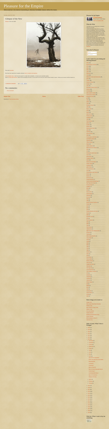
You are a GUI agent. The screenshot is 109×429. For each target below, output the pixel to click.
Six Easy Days (89, 184)
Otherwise (88, 73)
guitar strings (89, 167)
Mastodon (88, 46)
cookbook (88, 278)
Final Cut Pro (89, 191)
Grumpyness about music (91, 152)
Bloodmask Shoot (89, 96)
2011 (89, 401)
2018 (89, 387)
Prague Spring (89, 163)
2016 (89, 391)
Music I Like (88, 108)
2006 (89, 410)
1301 (87, 106)
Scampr (88, 204)
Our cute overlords (90, 311)
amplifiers (88, 186)
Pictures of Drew (89, 82)
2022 (89, 335)
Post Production (89, 220)
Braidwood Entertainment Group (92, 314)
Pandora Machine (89, 179)
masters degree (89, 145)
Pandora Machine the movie (92, 211)
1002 (87, 71)
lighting (87, 285)
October (90, 344)
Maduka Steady (89, 260)
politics (87, 101)
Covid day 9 (91, 363)
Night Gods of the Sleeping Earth (93, 230)
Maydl (87, 144)
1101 (87, 75)
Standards (88, 195)
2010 (89, 402)
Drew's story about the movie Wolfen (96, 359)
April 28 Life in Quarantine (94, 357)
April (90, 356)
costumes (88, 280)
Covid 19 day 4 (92, 371)
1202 (87, 103)
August (90, 348)
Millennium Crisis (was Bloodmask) (93, 76)
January (90, 383)
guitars (87, 122)
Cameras (88, 251)
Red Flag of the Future (90, 182)
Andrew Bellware (98, 17)
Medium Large (89, 305)
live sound (88, 197)
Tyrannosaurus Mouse (90, 94)
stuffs (87, 296)
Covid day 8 (91, 365)
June (90, 352)
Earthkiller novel (89, 216)
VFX (87, 273)
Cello (87, 225)
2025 (89, 329)
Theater (88, 80)
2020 (89, 339)
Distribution (88, 117)
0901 (87, 243)
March (90, 379)
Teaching (88, 234)
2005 (89, 412)
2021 (89, 337)
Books (87, 188)
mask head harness (13, 77)
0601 (87, 221)
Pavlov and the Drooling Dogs (92, 181)
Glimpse (7, 21)
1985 (87, 250)
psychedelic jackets (90, 138)
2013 (89, 397)
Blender (88, 175)
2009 (89, 404)
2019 (89, 385)
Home (44, 96)
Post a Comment (10, 90)
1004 (87, 135)
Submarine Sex (89, 319)
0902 (87, 244)
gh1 (87, 98)
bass (87, 205)
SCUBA (88, 124)
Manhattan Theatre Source (91, 87)
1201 (87, 85)
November (91, 342)
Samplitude (88, 165)
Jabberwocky (89, 228)
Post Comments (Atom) (14, 99)
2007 (89, 408)
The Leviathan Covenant (91, 271)
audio (87, 129)
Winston (88, 126)
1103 (87, 248)
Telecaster (88, 266)
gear (87, 207)
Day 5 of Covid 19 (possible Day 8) (96, 369)
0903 (87, 198)
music (87, 154)
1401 (87, 119)
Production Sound (90, 105)
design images (89, 282)
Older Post (81, 96)
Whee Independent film (91, 235)
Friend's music (89, 115)
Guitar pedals (89, 258)
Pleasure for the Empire (23, 6)
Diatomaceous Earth (90, 128)
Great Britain (88, 257)
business (88, 89)
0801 (87, 68)
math (87, 289)
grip (87, 283)
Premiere (88, 232)
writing (87, 241)
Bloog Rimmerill (92, 361)
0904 (87, 62)
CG (87, 151)
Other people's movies (90, 92)
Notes (87, 159)
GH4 (87, 255)
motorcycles (88, 290)
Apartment (88, 140)
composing (88, 276)
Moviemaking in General (91, 64)
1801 (87, 200)
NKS (87, 218)
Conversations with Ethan (91, 137)
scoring (87, 294)
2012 (89, 399)
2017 (89, 389)
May (90, 354)
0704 (87, 110)
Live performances (90, 168)
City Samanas (89, 121)
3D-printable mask (10, 76)
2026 (89, 327)
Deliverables (88, 156)
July (90, 350)
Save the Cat (89, 114)
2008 (89, 406)
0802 (87, 69)
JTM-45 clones (89, 142)
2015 (89, 393)
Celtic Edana (89, 227)
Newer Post (7, 96)
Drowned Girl (89, 177)
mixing (87, 239)
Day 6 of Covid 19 (92, 367)
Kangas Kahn (89, 302)
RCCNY (88, 174)
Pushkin (88, 84)
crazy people (89, 237)
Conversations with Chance (91, 172)
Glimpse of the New (92, 376)
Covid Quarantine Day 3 (93, 373)
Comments (90, 54)
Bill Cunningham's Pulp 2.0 (91, 318)
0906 (87, 214)
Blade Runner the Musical (91, 147)
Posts (89, 52)
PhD (87, 149)
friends (87, 213)
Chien (87, 253)
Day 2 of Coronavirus (93, 374)
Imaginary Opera (89, 158)
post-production (89, 133)
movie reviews (89, 292)
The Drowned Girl (89, 269)
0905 (87, 223)
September (91, 346)
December (91, 340)
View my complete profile (98, 20)
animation (88, 274)
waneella (11, 70)
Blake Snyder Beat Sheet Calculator (93, 303)
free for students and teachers (31, 73)
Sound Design (89, 193)
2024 (89, 331)
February (91, 381)
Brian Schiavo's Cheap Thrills (92, 307)
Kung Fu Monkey (89, 316)
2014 (89, 395)
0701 (87, 66)
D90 (87, 190)
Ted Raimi (88, 131)
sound (87, 170)
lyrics (87, 287)
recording (88, 91)
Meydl (87, 112)
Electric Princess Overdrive (91, 202)
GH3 (87, 209)
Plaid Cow (88, 262)
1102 (87, 99)
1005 (87, 246)
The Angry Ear (89, 267)
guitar (87, 78)
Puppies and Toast (90, 264)
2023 (89, 333)
